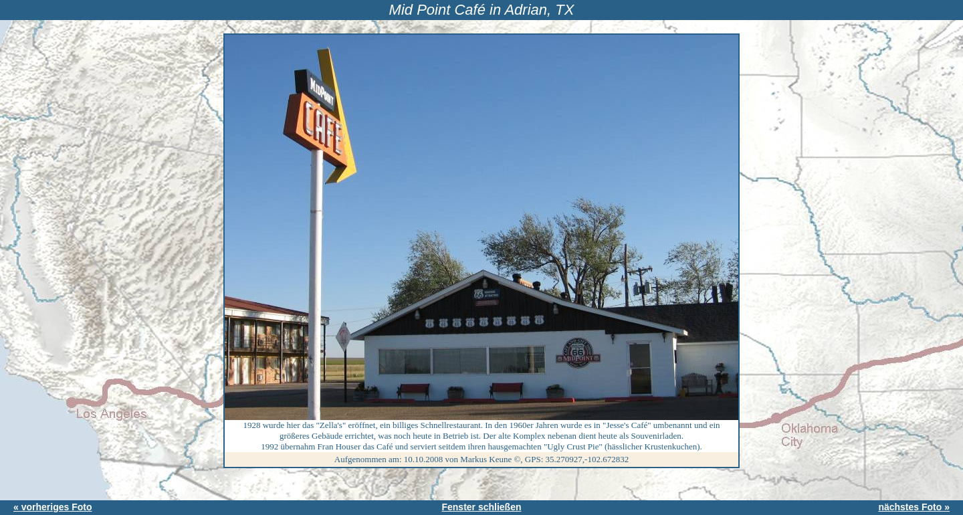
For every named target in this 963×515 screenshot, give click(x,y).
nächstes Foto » (914, 507)
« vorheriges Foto (52, 507)
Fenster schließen (481, 507)
